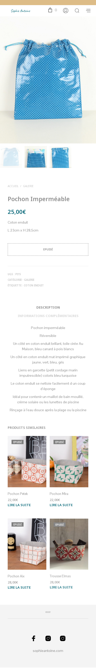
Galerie (28, 186)
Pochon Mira (59, 493)
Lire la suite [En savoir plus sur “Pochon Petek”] (19, 505)
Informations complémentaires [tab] (48, 316)
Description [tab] (48, 308)
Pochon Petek (18, 494)
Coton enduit (34, 286)
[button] (52, 10)
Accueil (13, 186)
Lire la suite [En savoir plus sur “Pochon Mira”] (61, 503)
